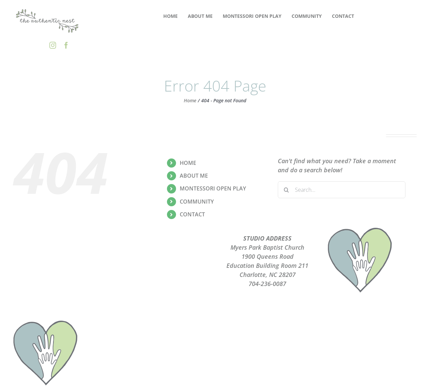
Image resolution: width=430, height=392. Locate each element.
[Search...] (341, 189)
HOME (188, 163)
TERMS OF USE (162, 265)
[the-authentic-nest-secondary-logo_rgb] (47, 10)
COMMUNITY (197, 201)
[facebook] (66, 45)
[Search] (286, 189)
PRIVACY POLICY (162, 256)
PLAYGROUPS (162, 247)
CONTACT (192, 214)
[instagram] (52, 45)
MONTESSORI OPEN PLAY (213, 188)
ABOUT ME (194, 175)
